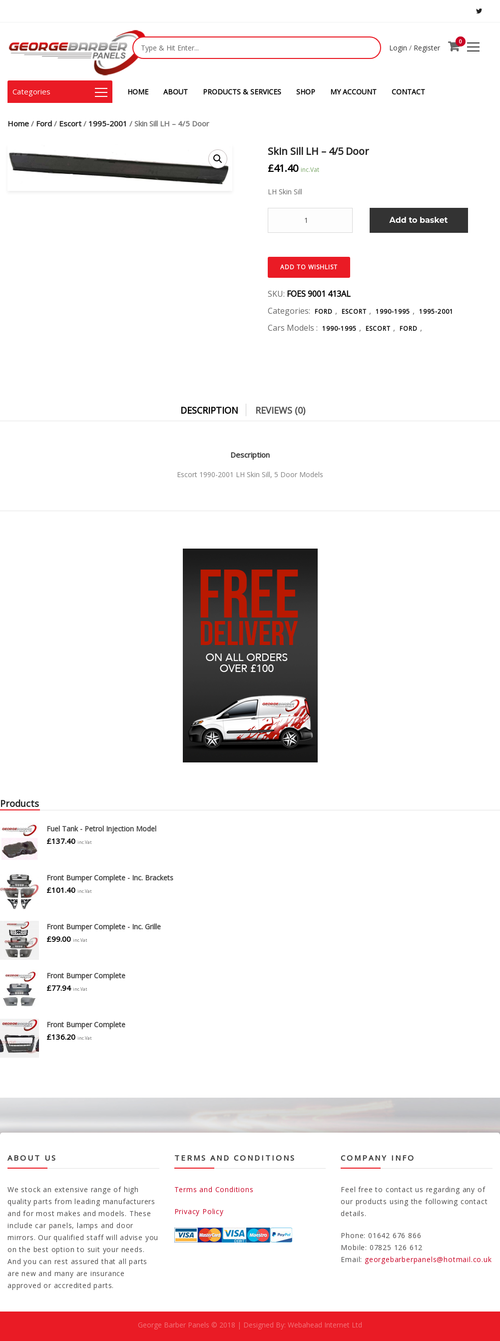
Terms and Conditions (214, 1189)
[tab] (216, 408)
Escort (70, 123)
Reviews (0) (280, 410)
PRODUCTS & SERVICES (242, 91)
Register (427, 47)
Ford (44, 123)
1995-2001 (107, 123)
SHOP (305, 91)
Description (209, 410)
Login (398, 47)
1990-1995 (393, 311)
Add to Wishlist (309, 267)
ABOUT (175, 91)
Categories (59, 91)
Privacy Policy (199, 1211)
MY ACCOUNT (353, 91)
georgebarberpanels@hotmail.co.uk (428, 1259)
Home (18, 123)
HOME (137, 91)
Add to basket (419, 220)
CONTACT (408, 91)
